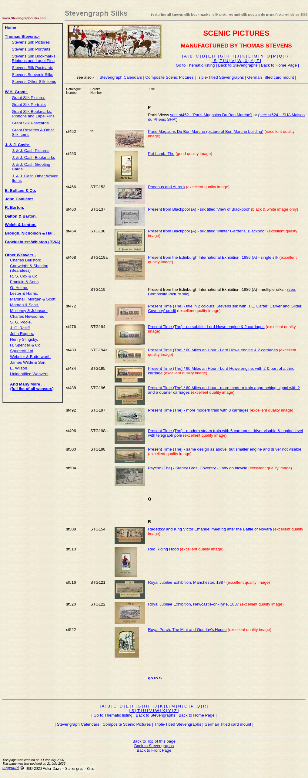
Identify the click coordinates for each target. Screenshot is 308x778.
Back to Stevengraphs (154, 746)
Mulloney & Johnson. (29, 310)
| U (226, 60)
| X (246, 60)
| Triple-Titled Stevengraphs (220, 77)
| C (197, 56)
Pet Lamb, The (161, 153)
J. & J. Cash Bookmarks (33, 157)
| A (185, 56)
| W (238, 60)
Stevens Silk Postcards (32, 67)
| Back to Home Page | (279, 65)
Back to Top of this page (154, 741)
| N (261, 56)
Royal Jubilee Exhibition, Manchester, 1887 (186, 582)
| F (215, 56)
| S (215, 60)
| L (249, 56)
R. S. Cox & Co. (24, 276)
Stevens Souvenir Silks (32, 74)
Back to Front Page (154, 750)
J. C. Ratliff (20, 328)
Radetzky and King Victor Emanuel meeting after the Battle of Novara (210, 529)
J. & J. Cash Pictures (30, 150)
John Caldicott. (19, 199)
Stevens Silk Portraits (31, 49)
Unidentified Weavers (29, 374)
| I (232, 56)
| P (274, 56)
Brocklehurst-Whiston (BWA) (32, 242)
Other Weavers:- (20, 255)
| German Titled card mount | (270, 77)
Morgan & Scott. (24, 305)
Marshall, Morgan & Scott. (33, 299)
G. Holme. (19, 287)
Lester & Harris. (24, 293)
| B (191, 56)
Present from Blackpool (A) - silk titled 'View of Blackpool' (199, 209)
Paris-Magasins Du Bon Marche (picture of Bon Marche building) (205, 131)
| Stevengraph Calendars (120, 77)
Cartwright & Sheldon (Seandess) (29, 268)
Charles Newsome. (27, 316)
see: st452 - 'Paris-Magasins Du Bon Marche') (211, 115)
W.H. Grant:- (16, 92)
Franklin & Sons (24, 282)
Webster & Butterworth (30, 356)
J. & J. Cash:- (17, 145)
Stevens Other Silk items (34, 81)
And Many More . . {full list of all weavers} (32, 386)
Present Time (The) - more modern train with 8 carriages (198, 410)
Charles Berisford (25, 260)
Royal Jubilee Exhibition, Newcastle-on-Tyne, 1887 (193, 604)
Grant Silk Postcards (30, 123)
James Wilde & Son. (28, 362)
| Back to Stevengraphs (237, 65)
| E (209, 56)
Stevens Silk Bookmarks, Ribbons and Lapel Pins (34, 58)
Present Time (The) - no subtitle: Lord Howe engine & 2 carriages (206, 326)
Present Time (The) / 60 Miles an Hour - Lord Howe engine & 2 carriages (213, 350)
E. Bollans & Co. (20, 190)
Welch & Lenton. (20, 224)
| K (243, 56)
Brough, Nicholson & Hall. (30, 233)
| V (232, 60)
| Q (280, 56)
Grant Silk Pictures (28, 97)
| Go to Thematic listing (195, 65)
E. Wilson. (19, 368)
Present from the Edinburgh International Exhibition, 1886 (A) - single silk (213, 257)
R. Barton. (14, 207)
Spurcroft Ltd (21, 351)
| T (220, 60)
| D (203, 56)
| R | (286, 56)
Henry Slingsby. (24, 339)
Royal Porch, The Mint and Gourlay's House (187, 629)
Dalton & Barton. (21, 216)
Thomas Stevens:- (22, 36)
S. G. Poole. (21, 322)
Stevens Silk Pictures (31, 42)
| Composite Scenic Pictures (169, 77)
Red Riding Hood (163, 549)
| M (255, 56)
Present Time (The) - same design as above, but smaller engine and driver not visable (224, 449)
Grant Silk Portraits (29, 104)
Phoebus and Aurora (166, 187)
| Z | (257, 60)
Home (10, 27)
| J (237, 56)
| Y (251, 60)
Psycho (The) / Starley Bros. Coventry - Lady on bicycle (197, 468)
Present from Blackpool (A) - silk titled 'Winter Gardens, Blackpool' (207, 231)
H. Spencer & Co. (26, 345)
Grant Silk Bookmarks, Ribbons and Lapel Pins (33, 113)
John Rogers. (22, 333)
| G (221, 56)
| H (227, 56)
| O (267, 56)
